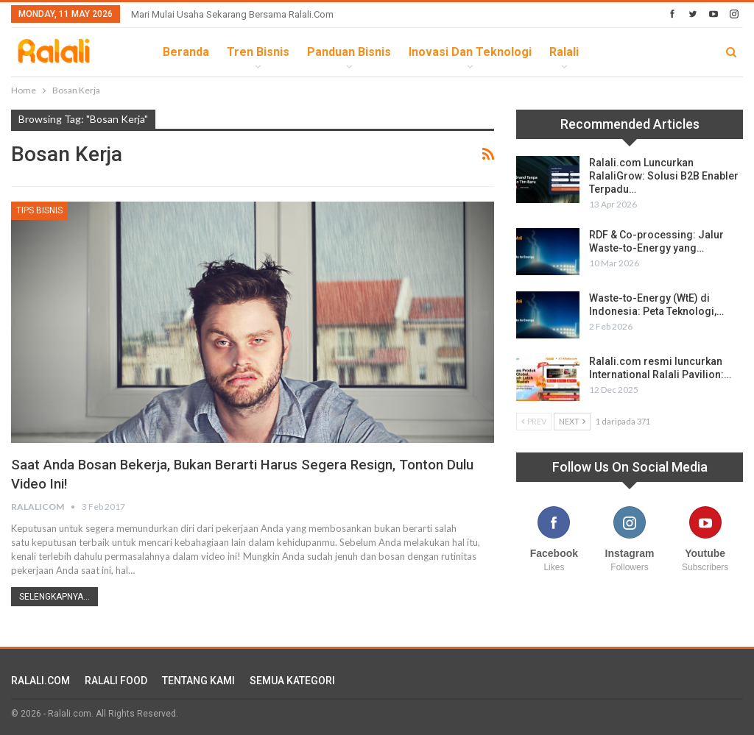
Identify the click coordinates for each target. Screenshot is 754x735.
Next (572, 421)
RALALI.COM (40, 679)
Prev (533, 421)
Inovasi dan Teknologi (470, 52)
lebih (611, 52)
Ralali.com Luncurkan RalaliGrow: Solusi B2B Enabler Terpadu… (664, 176)
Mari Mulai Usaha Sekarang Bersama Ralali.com (232, 14)
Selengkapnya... (54, 595)
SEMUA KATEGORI (292, 679)
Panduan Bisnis (349, 52)
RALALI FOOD (116, 679)
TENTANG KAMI (198, 679)
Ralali (564, 52)
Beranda (186, 52)
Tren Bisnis (258, 52)
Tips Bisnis (39, 210)
